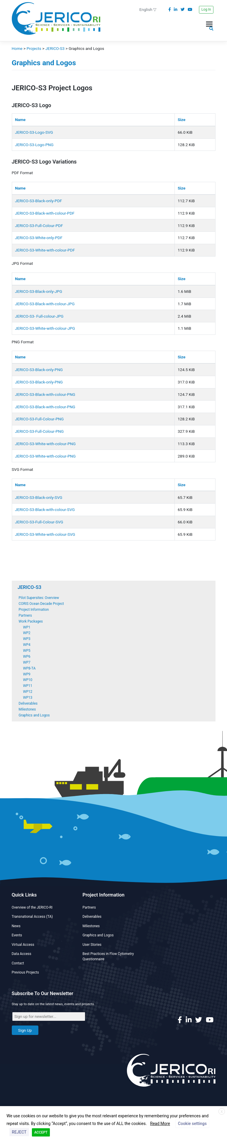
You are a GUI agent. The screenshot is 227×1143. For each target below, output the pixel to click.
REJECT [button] (19, 1132)
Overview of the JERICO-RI (32, 907)
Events (17, 935)
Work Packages (31, 621)
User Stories (92, 945)
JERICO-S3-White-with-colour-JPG (45, 328)
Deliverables (28, 703)
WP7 (26, 662)
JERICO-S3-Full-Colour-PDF (39, 225)
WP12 (27, 692)
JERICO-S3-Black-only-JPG (38, 291)
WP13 (27, 697)
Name (20, 119)
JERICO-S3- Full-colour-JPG (39, 316)
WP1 (26, 627)
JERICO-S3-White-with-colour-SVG (45, 534)
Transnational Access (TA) (32, 917)
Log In (206, 9)
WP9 (26, 674)
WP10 (27, 680)
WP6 (26, 656)
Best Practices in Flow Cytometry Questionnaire (108, 956)
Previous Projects (25, 972)
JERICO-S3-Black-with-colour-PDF (45, 213)
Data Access (21, 954)
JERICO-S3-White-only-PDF (39, 237)
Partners (25, 615)
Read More (160, 1123)
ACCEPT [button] (41, 1132)
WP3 (26, 639)
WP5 (26, 651)
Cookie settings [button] (192, 1123)
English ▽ (147, 9)
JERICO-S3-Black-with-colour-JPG (45, 303)
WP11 (27, 686)
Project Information (34, 610)
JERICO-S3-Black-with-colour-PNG (45, 394)
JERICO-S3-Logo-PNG (34, 144)
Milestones (27, 709)
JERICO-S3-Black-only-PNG (39, 369)
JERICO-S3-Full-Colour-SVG (39, 522)
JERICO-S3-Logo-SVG (34, 132)
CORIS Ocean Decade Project (41, 604)
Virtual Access (23, 945)
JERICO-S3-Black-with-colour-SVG (45, 509)
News (16, 926)
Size (181, 119)
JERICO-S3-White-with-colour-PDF (45, 250)
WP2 (26, 633)
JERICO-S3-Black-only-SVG (38, 497)
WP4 (26, 645)
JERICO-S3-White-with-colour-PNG (45, 443)
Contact (18, 963)
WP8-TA (29, 668)
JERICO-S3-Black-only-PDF (38, 200)
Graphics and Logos (34, 715)
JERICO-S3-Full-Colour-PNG (39, 419)
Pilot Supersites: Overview (39, 598)
